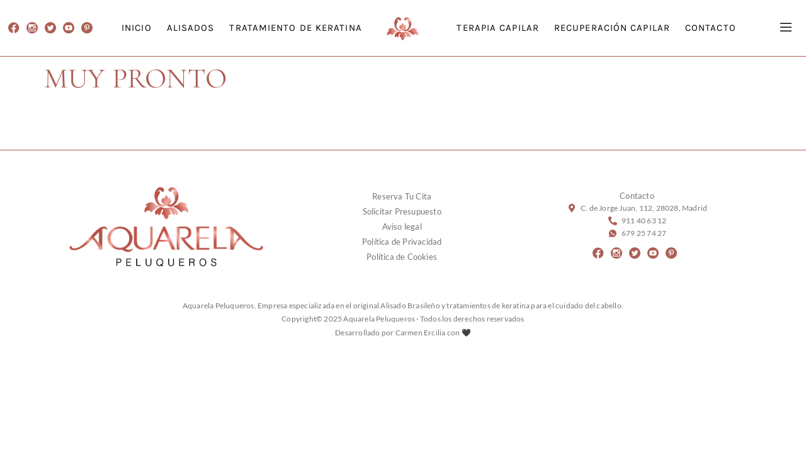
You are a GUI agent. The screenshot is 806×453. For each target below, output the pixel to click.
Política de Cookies (401, 257)
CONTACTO (710, 27)
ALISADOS (191, 27)
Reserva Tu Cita (401, 196)
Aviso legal (402, 226)
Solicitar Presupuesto (402, 211)
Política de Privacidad (401, 242)
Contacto (637, 196)
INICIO (137, 27)
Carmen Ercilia (420, 332)
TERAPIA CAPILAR (498, 27)
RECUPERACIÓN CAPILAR (612, 27)
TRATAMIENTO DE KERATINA (295, 27)
